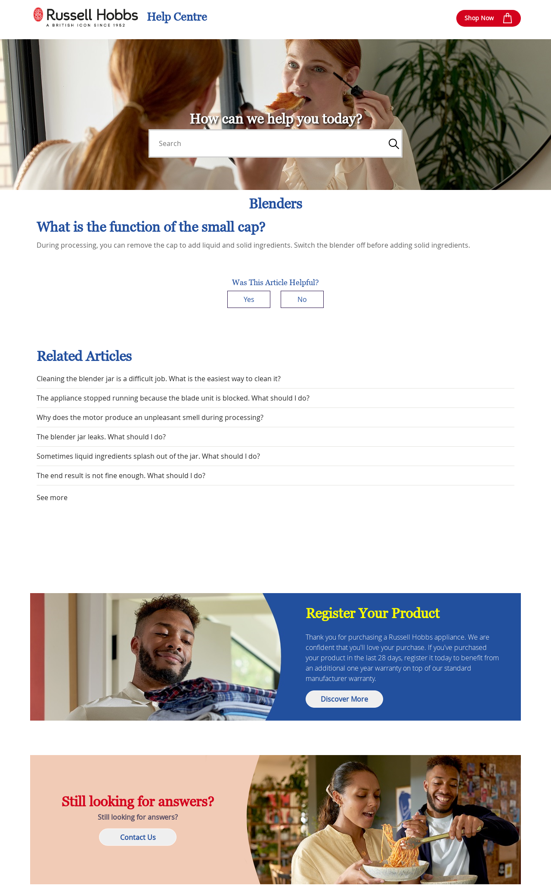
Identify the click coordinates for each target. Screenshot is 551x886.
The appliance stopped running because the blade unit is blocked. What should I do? (173, 398)
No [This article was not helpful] (302, 299)
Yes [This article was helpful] (249, 299)
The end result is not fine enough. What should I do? (121, 475)
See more (52, 497)
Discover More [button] (344, 699)
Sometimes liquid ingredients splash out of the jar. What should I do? (148, 456)
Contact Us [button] (138, 837)
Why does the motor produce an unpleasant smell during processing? (150, 417)
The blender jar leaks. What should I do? (101, 436)
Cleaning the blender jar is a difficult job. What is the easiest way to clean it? (159, 378)
